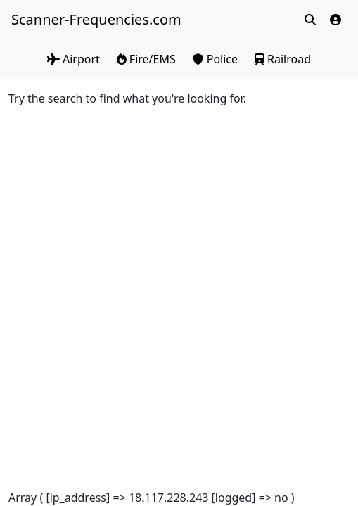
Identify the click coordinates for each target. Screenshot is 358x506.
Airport (73, 59)
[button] (335, 20)
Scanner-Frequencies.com (95, 19)
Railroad (283, 59)
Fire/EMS (146, 59)
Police (215, 59)
